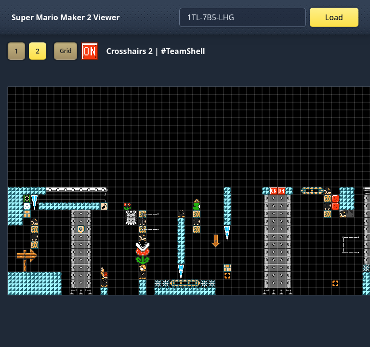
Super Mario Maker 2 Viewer (66, 17)
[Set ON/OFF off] (89, 51)
